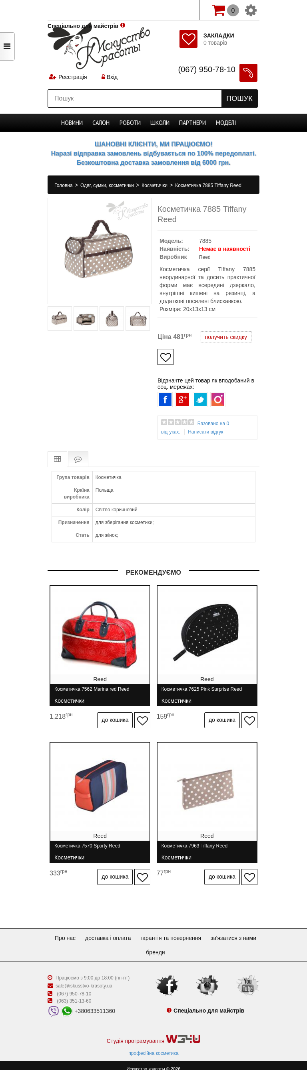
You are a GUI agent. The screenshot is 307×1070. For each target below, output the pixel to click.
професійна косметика (153, 1046)
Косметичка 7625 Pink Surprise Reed (204, 692)
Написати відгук (205, 432)
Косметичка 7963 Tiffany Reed (197, 845)
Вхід (110, 78)
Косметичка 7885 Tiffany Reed (208, 185)
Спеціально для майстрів (83, 9)
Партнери (192, 122)
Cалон (102, 122)
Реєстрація (73, 78)
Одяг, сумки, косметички (107, 185)
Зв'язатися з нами (139, 945)
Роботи (131, 122)
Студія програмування (153, 1032)
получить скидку (226, 337)
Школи (160, 122)
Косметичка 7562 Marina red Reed (92, 692)
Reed (205, 257)
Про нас (89, 931)
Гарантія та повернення (201, 931)
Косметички (155, 185)
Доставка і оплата (136, 931)
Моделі (225, 122)
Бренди (184, 945)
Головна (64, 185)
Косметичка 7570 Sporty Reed (87, 845)
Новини (73, 122)
